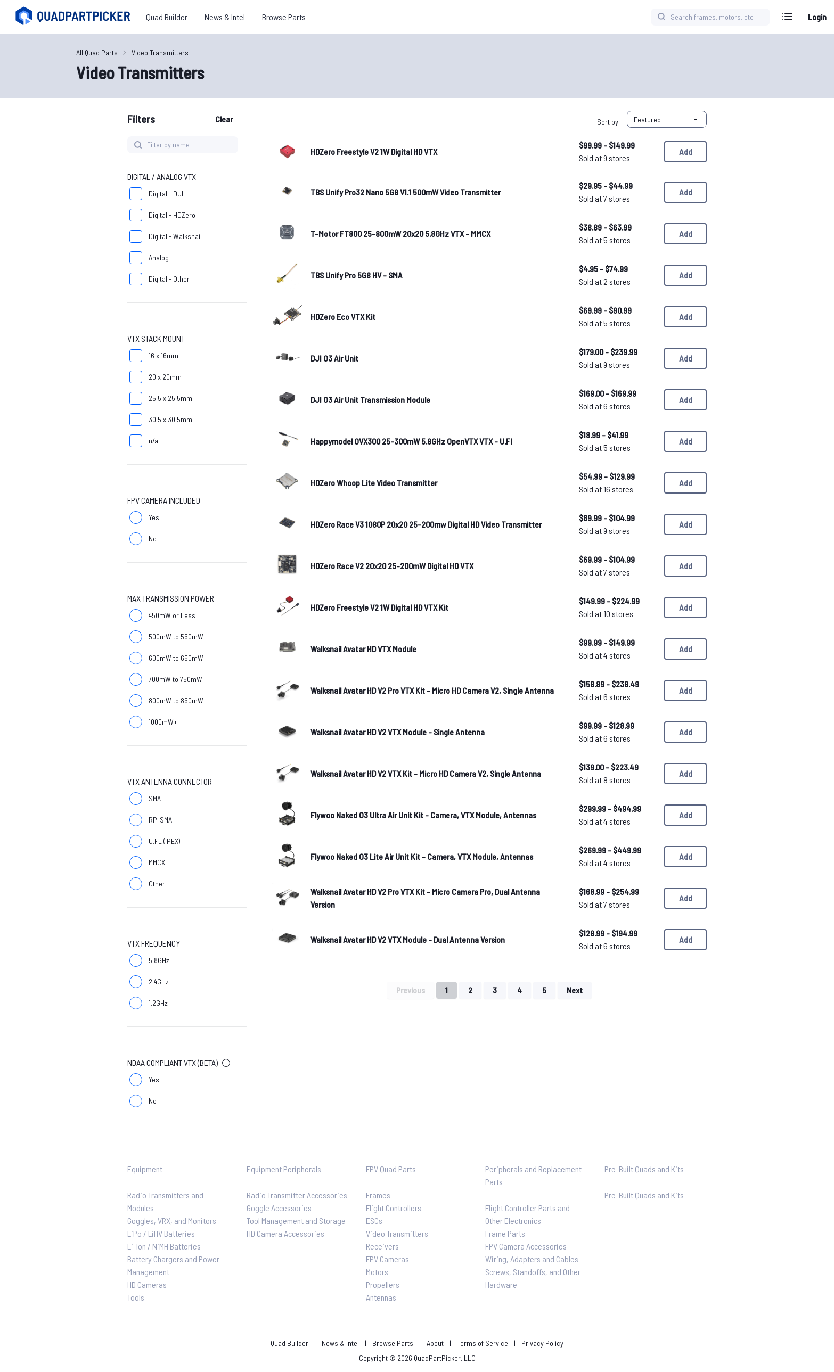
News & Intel (340, 1343)
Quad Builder (289, 1343)
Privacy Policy (542, 1343)
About (435, 1343)
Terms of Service (482, 1343)
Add (685, 151)
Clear (224, 119)
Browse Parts (392, 1343)
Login (817, 17)
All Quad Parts (97, 52)
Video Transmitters (160, 52)
